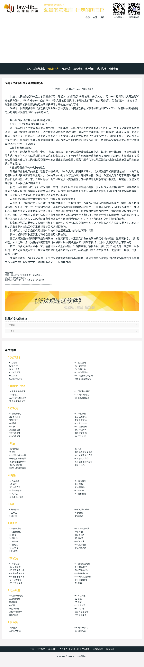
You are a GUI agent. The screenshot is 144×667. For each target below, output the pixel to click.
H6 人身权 (13, 494)
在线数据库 (98, 649)
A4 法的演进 (14, 369)
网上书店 (66, 68)
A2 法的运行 (14, 366)
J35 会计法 (79, 535)
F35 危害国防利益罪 (83, 462)
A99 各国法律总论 (83, 379)
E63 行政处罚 (14, 433)
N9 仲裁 (78, 583)
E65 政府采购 (81, 433)
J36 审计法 (13, 538)
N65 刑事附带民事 (16, 577)
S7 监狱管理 (80, 605)
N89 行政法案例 (15, 583)
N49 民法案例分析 (16, 573)
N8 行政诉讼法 (15, 580)
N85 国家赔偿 (81, 580)
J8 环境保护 (14, 551)
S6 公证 (12, 605)
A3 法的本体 (80, 366)
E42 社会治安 (81, 427)
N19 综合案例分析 (16, 570)
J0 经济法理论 (15, 528)
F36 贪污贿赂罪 (15, 465)
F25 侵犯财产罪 (81, 459)
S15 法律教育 (14, 599)
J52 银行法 (13, 541)
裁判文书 (101, 68)
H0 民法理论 (14, 481)
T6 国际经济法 (81, 628)
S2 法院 (78, 599)
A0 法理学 (13, 363)
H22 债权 (79, 484)
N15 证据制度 (15, 567)
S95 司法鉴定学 (81, 612)
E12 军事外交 (14, 417)
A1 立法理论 (80, 363)
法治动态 (77, 68)
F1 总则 (78, 449)
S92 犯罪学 (80, 609)
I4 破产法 (13, 513)
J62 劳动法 (13, 545)
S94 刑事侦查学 (15, 612)
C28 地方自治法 (82, 395)
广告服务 (63, 649)
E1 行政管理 (80, 414)
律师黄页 (89, 68)
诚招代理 (75, 649)
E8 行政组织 (80, 436)
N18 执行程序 (81, 567)
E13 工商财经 (81, 417)
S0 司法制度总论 (16, 596)
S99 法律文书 (80, 615)
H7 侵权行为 (80, 494)
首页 (28, 68)
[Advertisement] (72, 40)
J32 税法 (12, 535)
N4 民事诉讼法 (81, 570)
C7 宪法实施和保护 (17, 401)
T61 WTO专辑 (15, 631)
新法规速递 (39, 68)
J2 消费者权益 (15, 532)
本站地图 (52, 649)
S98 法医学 (13, 615)
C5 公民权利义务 (82, 398)
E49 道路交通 (14, 430)
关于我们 (41, 649)
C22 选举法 (13, 395)
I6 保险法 (13, 516)
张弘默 (56, 89)
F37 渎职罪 (80, 465)
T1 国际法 (13, 628)
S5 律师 (78, 602)
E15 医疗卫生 (14, 420)
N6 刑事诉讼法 (81, 573)
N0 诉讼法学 (14, 564)
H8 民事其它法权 (16, 497)
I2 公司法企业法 (82, 509)
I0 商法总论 (14, 509)
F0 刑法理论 (14, 449)
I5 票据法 (79, 513)
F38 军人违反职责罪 (17, 468)
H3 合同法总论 (15, 490)
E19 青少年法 (81, 423)
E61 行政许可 (81, 430)
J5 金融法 (79, 538)
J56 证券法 (79, 541)
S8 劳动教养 (14, 609)
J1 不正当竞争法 (82, 528)
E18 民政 (12, 423)
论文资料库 (53, 68)
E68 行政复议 (14, 436)
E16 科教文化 (81, 420)
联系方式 (110, 649)
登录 (88, 17)
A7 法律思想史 (81, 372)
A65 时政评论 (14, 372)
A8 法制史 (13, 376)
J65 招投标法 (80, 545)
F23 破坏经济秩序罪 (83, 455)
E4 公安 (12, 427)
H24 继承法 (80, 487)
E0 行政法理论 (15, 414)
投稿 (102, 17)
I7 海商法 (79, 516)
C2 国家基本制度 (82, 391)
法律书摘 (113, 68)
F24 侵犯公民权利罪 (17, 459)
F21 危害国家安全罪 (83, 452)
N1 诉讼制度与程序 (83, 564)
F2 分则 (12, 452)
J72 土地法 (13, 548)
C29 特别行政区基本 (17, 398)
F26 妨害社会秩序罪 (17, 462)
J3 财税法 (79, 532)
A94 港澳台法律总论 (84, 376)
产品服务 (86, 649)
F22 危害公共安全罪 (17, 455)
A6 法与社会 (80, 369)
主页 (32, 649)
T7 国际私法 (80, 631)
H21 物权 (13, 484)
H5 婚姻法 (79, 490)
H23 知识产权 (15, 487)
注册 (95, 17)
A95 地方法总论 (15, 379)
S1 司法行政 (80, 596)
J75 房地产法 (80, 548)
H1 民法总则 (80, 481)
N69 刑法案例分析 (83, 577)
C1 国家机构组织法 (17, 391)
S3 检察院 (13, 602)
